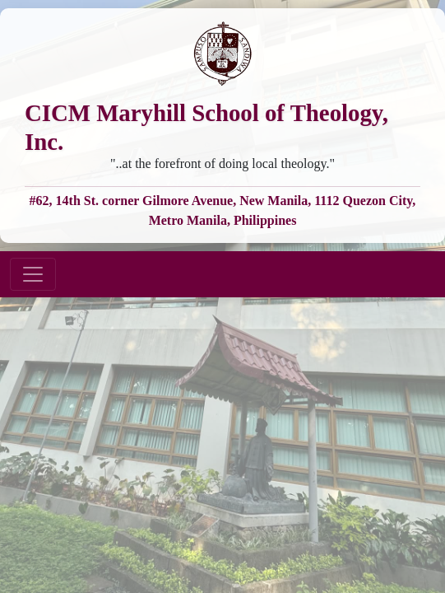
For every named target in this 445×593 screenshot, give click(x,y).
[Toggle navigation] (33, 274)
